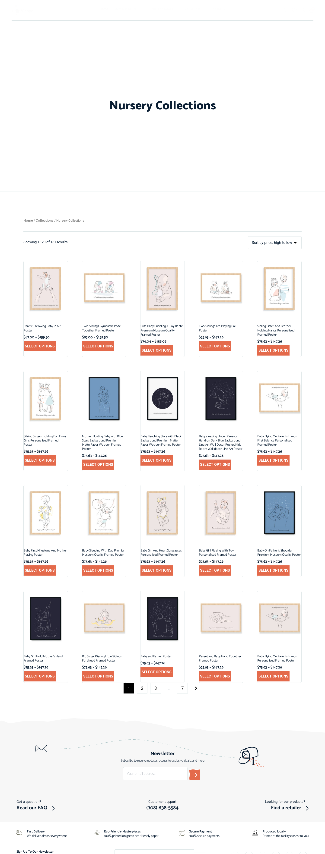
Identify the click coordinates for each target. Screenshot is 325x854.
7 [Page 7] (182, 688)
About (219, 9)
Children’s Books (163, 9)
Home (103, 9)
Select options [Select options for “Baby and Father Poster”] (157, 672)
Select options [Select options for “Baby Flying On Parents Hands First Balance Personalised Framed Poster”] (273, 460)
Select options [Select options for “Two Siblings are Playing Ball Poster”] (215, 346)
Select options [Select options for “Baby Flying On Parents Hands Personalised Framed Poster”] (273, 676)
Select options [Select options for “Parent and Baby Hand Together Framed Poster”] (215, 676)
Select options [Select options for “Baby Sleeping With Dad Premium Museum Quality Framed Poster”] (98, 570)
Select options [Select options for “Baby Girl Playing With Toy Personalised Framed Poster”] (215, 570)
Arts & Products (128, 9)
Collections (195, 9)
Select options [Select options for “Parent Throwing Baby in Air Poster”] (40, 346)
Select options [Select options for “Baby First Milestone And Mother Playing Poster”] (40, 570)
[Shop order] (276, 242)
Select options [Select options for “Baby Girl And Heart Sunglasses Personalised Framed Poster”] (157, 570)
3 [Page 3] (155, 688)
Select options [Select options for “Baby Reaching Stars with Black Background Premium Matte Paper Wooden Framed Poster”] (157, 460)
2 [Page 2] (142, 688)
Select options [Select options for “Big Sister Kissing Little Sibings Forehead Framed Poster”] (98, 676)
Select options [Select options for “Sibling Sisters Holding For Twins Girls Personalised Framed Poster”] (40, 460)
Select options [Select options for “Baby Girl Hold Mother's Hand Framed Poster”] (40, 676)
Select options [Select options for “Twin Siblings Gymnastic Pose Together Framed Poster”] (98, 346)
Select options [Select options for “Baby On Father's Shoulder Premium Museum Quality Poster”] (273, 570)
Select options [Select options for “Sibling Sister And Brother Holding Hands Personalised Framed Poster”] (273, 350)
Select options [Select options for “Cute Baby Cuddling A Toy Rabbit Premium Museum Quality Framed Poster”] (157, 350)
